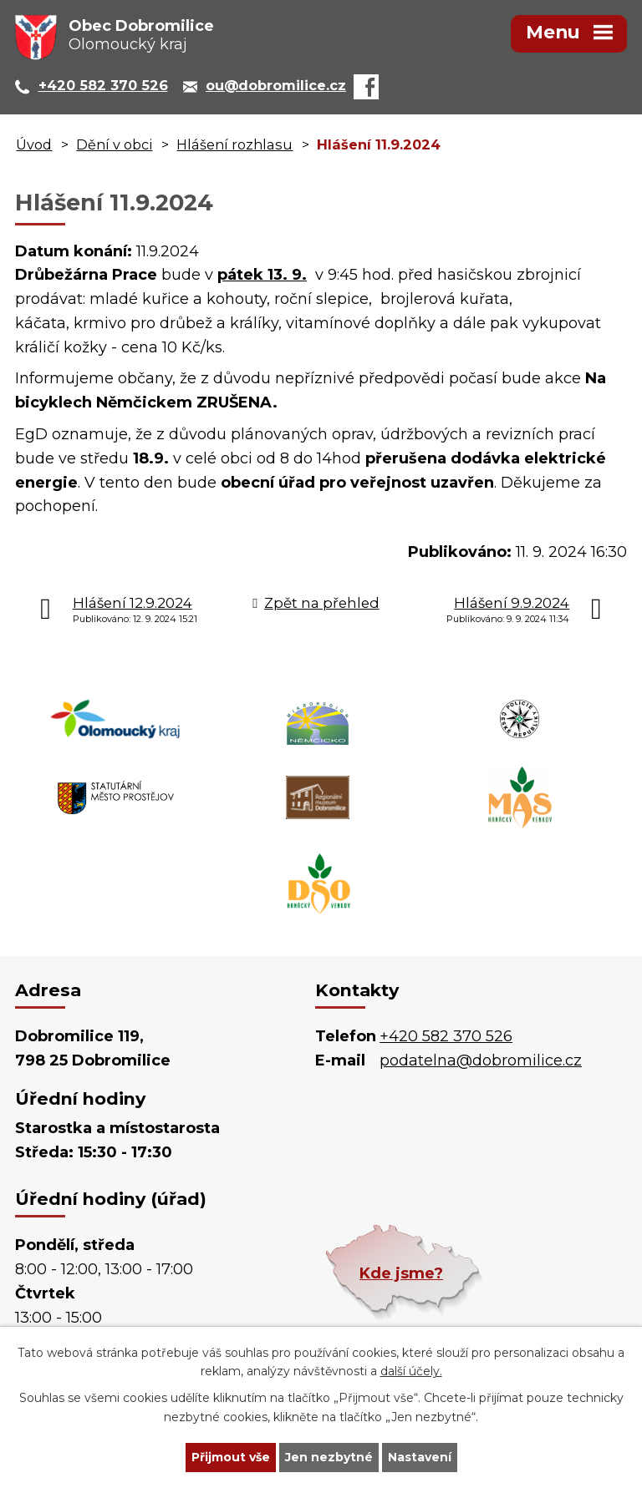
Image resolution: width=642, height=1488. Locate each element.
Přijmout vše (230, 1457)
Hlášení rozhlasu (234, 144)
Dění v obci (114, 144)
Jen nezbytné (329, 1457)
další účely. (411, 1371)
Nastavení (419, 1457)
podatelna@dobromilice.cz (481, 1060)
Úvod (34, 144)
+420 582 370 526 (446, 1036)
